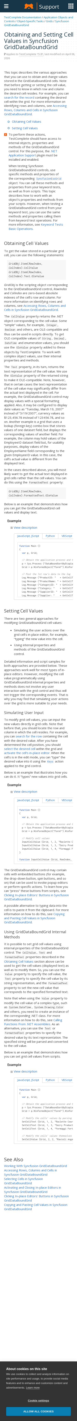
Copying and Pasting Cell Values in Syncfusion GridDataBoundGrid (34, 918)
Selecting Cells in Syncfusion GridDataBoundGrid (23, 1181)
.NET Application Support (33, 153)
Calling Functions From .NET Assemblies (33, 1022)
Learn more (33, 1394)
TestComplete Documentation (22, 17)
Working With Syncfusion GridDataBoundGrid (35, 1166)
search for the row (29, 736)
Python (50, 536)
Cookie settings (38, 1406)
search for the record (19, 97)
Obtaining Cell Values (24, 121)
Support (49, 6)
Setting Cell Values (22, 128)
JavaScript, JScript (28, 536)
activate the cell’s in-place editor (27, 753)
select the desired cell (19, 749)
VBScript (67, 536)
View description (24, 527)
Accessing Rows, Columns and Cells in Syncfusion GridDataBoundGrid (35, 110)
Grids (49, 21)
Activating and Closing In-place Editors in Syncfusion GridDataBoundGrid (32, 1189)
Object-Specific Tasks (30, 21)
